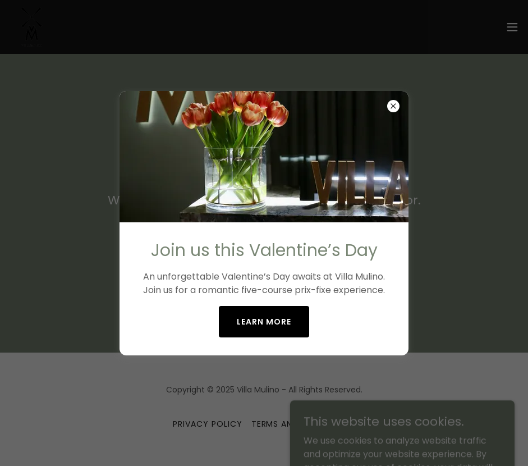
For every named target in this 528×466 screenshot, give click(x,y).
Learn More (264, 321)
